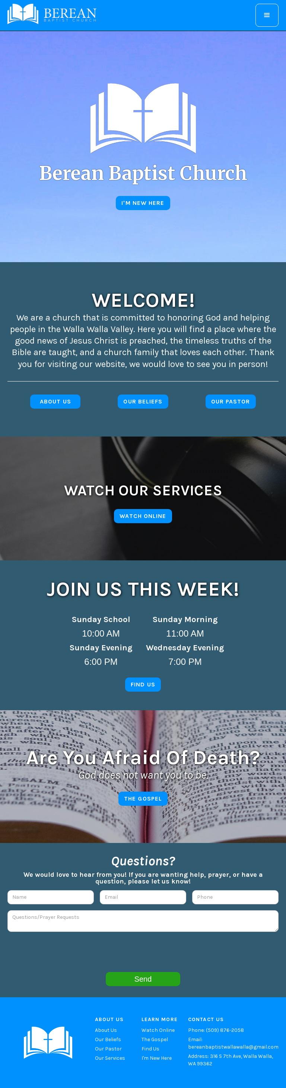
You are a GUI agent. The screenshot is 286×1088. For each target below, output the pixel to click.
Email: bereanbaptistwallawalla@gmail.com (233, 1043)
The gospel (143, 798)
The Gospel (155, 1039)
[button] (267, 15)
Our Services (110, 1058)
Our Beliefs (142, 401)
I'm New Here (157, 1058)
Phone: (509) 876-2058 (216, 1030)
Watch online (143, 515)
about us (55, 401)
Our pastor (230, 401)
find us (143, 684)
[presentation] (143, 951)
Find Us (150, 1049)
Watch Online (158, 1030)
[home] (51, 14)
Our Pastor (108, 1049)
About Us (106, 1030)
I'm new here (142, 202)
